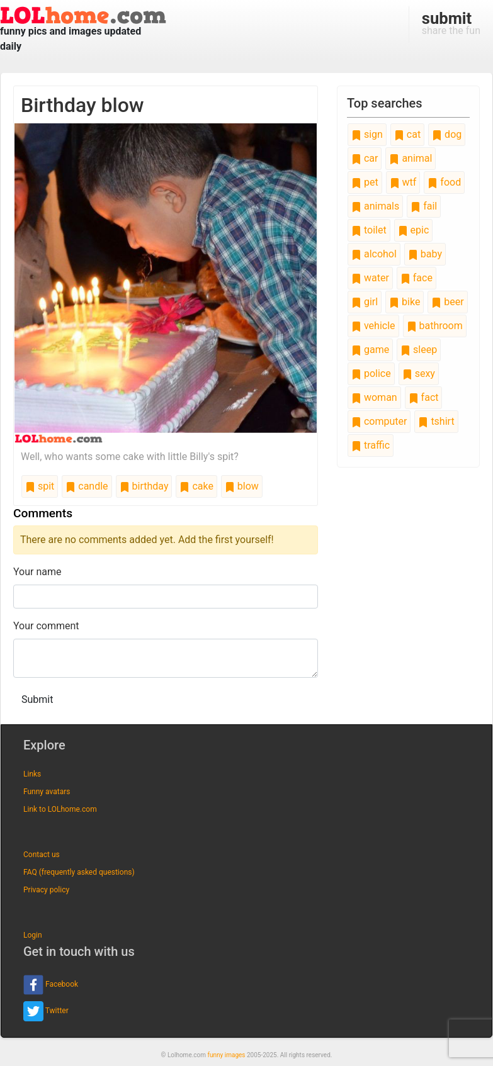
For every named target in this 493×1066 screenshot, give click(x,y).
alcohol (374, 254)
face (416, 278)
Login (32, 935)
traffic (370, 445)
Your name (37, 572)
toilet (369, 230)
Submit (37, 699)
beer (447, 302)
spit (39, 486)
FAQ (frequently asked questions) (79, 872)
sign (367, 134)
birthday (144, 486)
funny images (227, 1055)
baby (425, 254)
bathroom (435, 326)
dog (447, 134)
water (370, 278)
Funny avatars (46, 791)
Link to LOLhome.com (60, 809)
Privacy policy (46, 889)
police (371, 373)
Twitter (46, 1011)
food (444, 182)
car (364, 158)
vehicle (373, 326)
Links (32, 774)
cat (407, 134)
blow (242, 486)
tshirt (436, 421)
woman (374, 397)
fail (424, 206)
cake (196, 486)
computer (379, 421)
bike (404, 302)
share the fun (451, 22)
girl (364, 302)
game (370, 350)
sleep (418, 350)
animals (375, 206)
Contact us (41, 854)
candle (86, 486)
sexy (418, 373)
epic (413, 230)
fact (424, 397)
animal (410, 158)
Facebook (50, 985)
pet (364, 182)
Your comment (46, 626)
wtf (403, 182)
